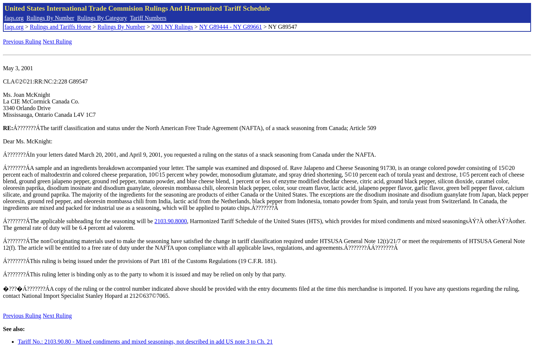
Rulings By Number (50, 18)
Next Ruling (57, 41)
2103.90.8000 (171, 221)
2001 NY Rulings (172, 27)
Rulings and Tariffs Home (60, 27)
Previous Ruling (22, 41)
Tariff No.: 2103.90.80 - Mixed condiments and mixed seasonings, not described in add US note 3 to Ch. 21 (145, 341)
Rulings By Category (102, 18)
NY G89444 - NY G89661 (230, 27)
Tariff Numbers (148, 18)
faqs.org (14, 18)
